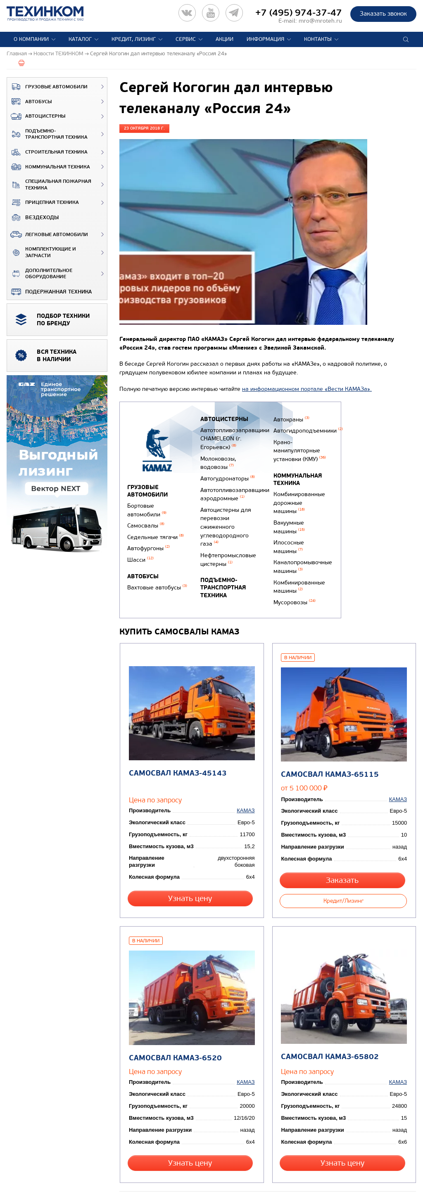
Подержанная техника (49, 292)
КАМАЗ (247, 800)
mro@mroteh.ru (320, 20)
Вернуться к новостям (146, 1173)
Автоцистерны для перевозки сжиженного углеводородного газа (225, 517)
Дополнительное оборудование (39, 273)
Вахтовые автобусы (157, 582)
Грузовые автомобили (47, 86)
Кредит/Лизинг (343, 881)
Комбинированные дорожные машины (297, 497)
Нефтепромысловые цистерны (227, 546)
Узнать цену (191, 881)
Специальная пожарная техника (49, 184)
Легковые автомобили (47, 234)
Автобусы (29, 101)
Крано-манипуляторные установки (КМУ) (298, 447)
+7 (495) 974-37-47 (298, 13)
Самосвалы (145, 523)
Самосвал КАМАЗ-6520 (174, 1032)
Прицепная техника (43, 202)
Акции (224, 39)
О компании (31, 39)
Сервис (186, 39)
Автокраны (290, 418)
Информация (265, 39)
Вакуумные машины (287, 518)
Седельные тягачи (155, 534)
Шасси (140, 555)
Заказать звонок (383, 13)
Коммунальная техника (48, 166)
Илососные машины (287, 537)
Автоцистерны (36, 116)
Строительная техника (47, 152)
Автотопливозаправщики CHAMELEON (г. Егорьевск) (234, 437)
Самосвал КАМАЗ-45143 (177, 757)
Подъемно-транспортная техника (47, 134)
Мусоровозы (293, 587)
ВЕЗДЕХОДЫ (33, 217)
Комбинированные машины (297, 573)
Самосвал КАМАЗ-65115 (329, 757)
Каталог (80, 39)
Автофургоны (148, 544)
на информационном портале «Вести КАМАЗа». (307, 389)
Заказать (343, 862)
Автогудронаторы (227, 473)
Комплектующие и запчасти (41, 252)
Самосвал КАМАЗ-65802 (329, 1031)
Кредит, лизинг (134, 39)
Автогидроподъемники (306, 429)
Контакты (318, 39)
